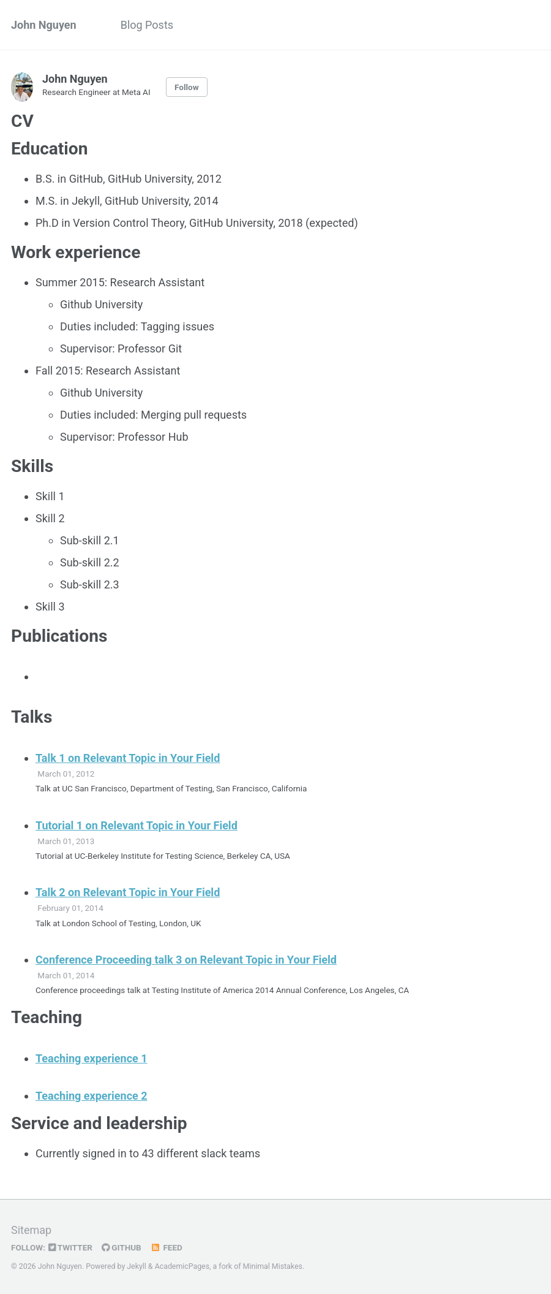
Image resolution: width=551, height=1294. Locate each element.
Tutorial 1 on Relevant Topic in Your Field (137, 825)
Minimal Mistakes (272, 1266)
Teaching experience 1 (92, 1058)
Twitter (70, 1247)
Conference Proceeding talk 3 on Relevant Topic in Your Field (186, 959)
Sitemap (31, 1230)
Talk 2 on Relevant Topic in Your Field (128, 892)
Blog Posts (147, 24)
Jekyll (136, 1266)
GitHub (121, 1247)
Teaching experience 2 (92, 1095)
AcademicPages (182, 1266)
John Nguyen (44, 24)
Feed (166, 1247)
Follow (186, 87)
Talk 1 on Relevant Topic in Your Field (128, 758)
